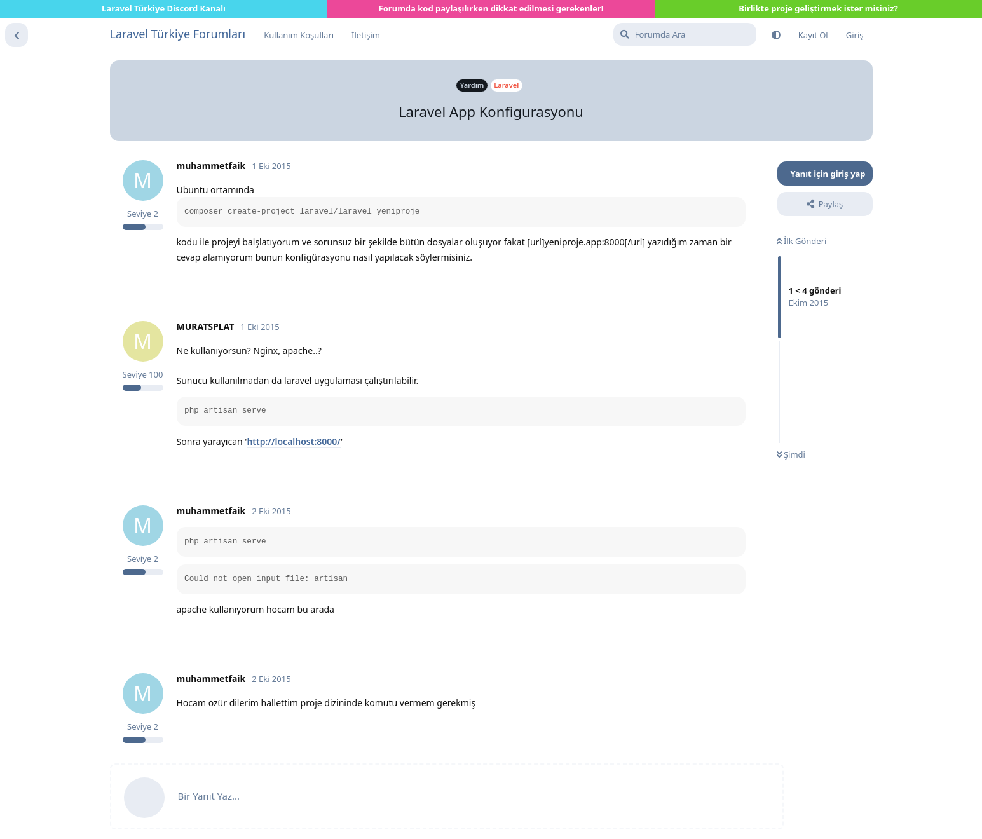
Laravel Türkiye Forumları (178, 33)
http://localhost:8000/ (294, 441)
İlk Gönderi (802, 241)
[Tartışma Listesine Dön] (16, 35)
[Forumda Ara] (684, 34)
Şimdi (791, 454)
